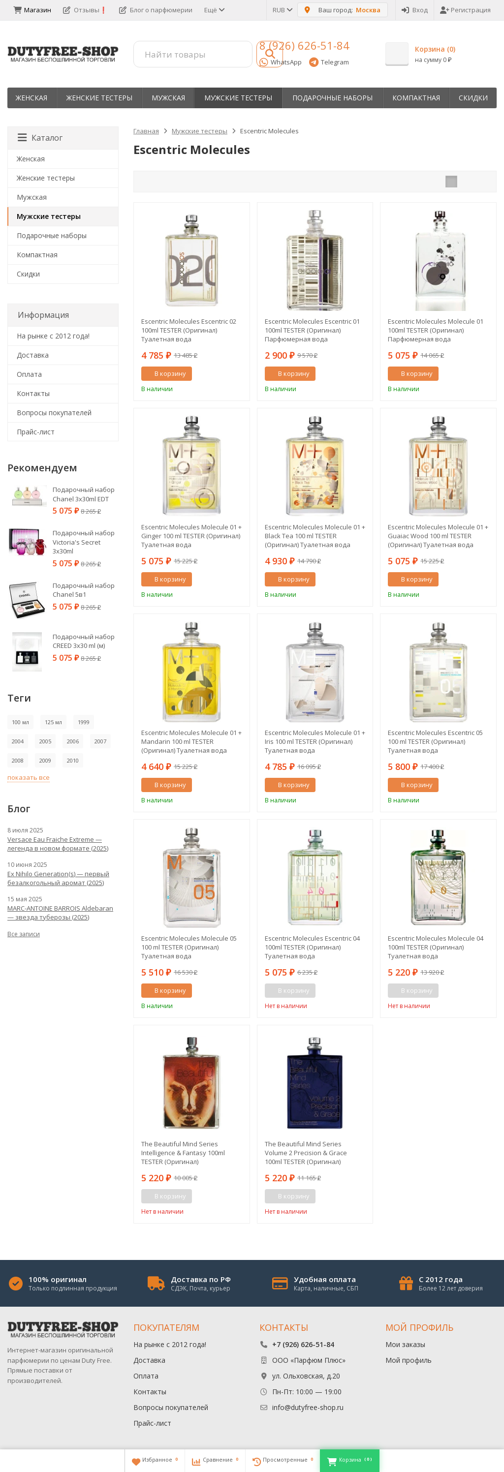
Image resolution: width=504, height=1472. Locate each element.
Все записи (23, 934)
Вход (415, 9)
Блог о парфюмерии (155, 9)
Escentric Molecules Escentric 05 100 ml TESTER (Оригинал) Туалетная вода (435, 741)
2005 (45, 741)
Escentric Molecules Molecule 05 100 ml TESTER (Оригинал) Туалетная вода (189, 947)
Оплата (29, 374)
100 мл (20, 722)
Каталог (40, 137)
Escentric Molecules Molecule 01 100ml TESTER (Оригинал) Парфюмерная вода (435, 330)
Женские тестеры (99, 97)
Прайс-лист (36, 431)
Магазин (32, 9)
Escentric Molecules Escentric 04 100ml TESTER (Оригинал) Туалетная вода (312, 947)
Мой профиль (408, 1360)
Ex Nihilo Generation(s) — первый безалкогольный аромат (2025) (58, 878)
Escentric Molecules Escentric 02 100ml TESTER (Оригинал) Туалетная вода (188, 330)
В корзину (165, 373)
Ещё (213, 9)
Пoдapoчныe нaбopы (332, 97)
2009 (45, 760)
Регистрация (465, 9)
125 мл (53, 722)
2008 (18, 760)
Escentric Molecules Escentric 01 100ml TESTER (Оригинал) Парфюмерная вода (312, 330)
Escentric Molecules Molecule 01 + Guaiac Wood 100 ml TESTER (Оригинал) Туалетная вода (438, 535)
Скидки (473, 97)
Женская (31, 97)
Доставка (33, 355)
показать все (28, 777)
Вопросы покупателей (54, 412)
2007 (100, 741)
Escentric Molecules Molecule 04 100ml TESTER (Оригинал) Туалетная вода (435, 947)
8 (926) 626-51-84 (304, 45)
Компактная (416, 97)
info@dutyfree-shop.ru (308, 1407)
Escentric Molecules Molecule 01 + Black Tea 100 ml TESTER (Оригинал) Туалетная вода (315, 535)
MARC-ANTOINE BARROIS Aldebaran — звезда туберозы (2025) (60, 912)
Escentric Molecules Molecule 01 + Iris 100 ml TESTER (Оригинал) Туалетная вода (315, 741)
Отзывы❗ (85, 9)
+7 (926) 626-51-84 (303, 1344)
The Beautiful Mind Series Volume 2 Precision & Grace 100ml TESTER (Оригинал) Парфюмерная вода (306, 1152)
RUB (282, 9)
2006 (73, 741)
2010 (73, 760)
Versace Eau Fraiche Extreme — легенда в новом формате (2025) (57, 844)
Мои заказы (405, 1344)
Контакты (33, 393)
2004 (18, 741)
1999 (84, 722)
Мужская (168, 97)
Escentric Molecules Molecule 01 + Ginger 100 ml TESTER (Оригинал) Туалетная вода (191, 535)
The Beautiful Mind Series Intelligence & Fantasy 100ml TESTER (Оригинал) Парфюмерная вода (183, 1152)
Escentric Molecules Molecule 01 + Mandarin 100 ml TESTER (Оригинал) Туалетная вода (191, 741)
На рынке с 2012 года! (53, 335)
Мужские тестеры (238, 97)
